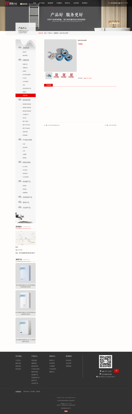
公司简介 (18, 360)
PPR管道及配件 (26, 74)
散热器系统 (24, 99)
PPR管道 (24, 170)
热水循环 (25, 147)
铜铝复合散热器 (26, 111)
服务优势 (18, 363)
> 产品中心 (49, 33)
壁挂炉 (24, 52)
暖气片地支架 (26, 128)
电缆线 (24, 185)
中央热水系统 (25, 139)
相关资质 (18, 369)
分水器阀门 (25, 81)
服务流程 (18, 366)
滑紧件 (24, 71)
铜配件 (24, 92)
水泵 (23, 151)
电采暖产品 (24, 181)
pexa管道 (24, 166)
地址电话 (68, 360)
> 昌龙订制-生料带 (63, 33)
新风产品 (23, 202)
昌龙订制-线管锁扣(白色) (54, 125)
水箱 (23, 144)
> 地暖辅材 (55, 33)
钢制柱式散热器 (26, 107)
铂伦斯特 (32, 391)
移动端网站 (114, 3)
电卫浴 (24, 118)
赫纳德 (38, 391)
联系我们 (84, 3)
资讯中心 (67, 3)
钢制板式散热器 (26, 104)
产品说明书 (52, 369)
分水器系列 (25, 177)
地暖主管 (25, 64)
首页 (34, 3)
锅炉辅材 (25, 55)
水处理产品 (24, 207)
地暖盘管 (25, 67)
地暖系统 (23, 59)
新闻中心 (52, 360)
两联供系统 (24, 162)
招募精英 (68, 366)
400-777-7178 (124, 3)
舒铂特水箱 (26, 391)
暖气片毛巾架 (26, 124)
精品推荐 (50, 3)
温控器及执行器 (26, 88)
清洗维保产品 (25, 197)
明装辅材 (25, 135)
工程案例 (59, 3)
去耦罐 (24, 154)
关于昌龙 (42, 3)
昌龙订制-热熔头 (113, 125)
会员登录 (76, 3)
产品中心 (34, 356)
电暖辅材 (25, 192)
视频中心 (52, 372)
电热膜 (24, 189)
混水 (23, 85)
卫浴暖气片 (25, 114)
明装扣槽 (25, 131)
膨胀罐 (24, 157)
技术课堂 (52, 363)
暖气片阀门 (25, 121)
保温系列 (25, 173)
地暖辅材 (25, 95)
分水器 (24, 78)
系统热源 (23, 47)
